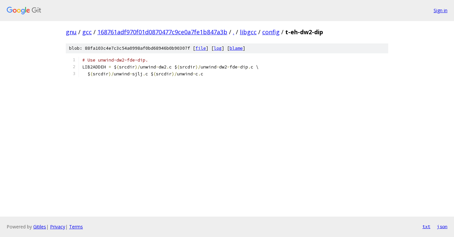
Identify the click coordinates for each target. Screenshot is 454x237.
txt (426, 226)
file (200, 48)
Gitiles (39, 227)
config (271, 32)
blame (236, 48)
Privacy (57, 227)
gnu (71, 32)
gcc (87, 32)
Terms (76, 227)
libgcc (248, 32)
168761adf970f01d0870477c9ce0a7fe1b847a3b (162, 32)
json (442, 226)
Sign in (440, 10)
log (218, 48)
